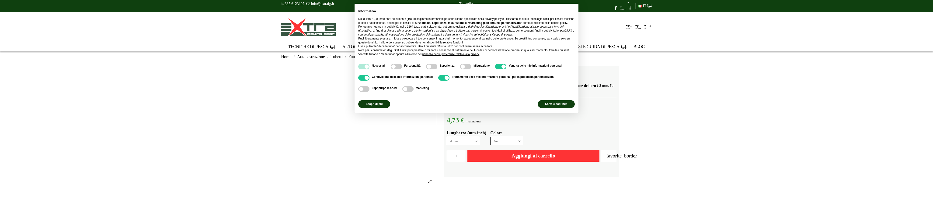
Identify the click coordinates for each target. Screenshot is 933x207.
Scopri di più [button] (374, 104)
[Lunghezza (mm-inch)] (463, 141)
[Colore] (506, 141)
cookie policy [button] (559, 23)
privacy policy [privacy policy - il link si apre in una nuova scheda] (493, 19)
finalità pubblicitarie (547, 30)
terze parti (420, 26)
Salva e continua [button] (556, 104)
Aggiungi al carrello (533, 156)
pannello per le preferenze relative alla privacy (450, 54)
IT (645, 6)
